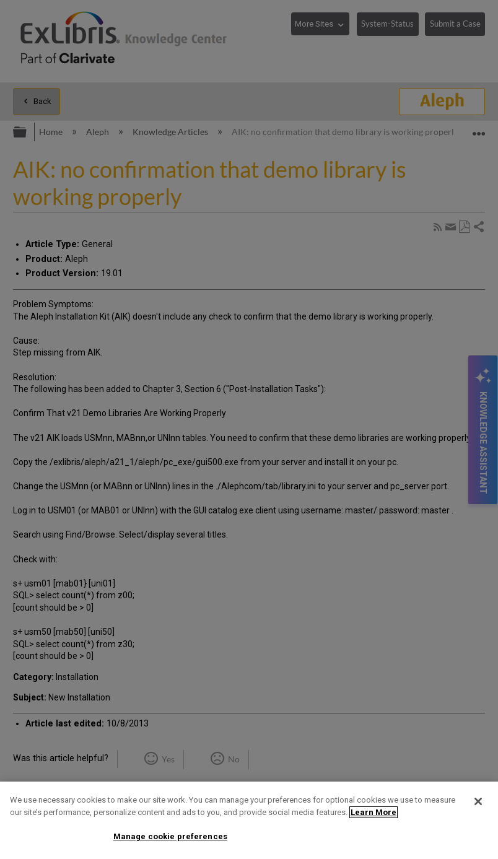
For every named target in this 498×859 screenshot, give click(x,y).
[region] (249, 820)
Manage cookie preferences (170, 836)
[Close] (478, 801)
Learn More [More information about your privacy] (373, 812)
